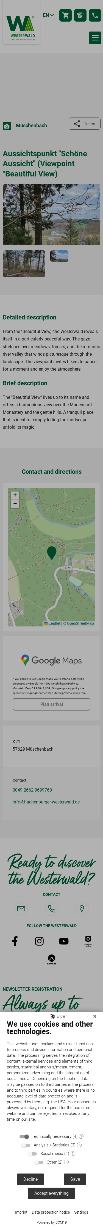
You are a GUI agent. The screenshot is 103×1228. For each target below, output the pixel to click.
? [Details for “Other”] (66, 1162)
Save (75, 1179)
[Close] (95, 1016)
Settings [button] (81, 1212)
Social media (51, 1153)
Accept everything (51, 1193)
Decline (30, 1179)
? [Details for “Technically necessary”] (81, 1136)
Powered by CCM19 (52, 1222)
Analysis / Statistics (51, 1145)
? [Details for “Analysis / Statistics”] (79, 1145)
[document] (51, 1075)
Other (52, 1162)
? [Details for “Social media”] (73, 1154)
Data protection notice (51, 1212)
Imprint (21, 1212)
